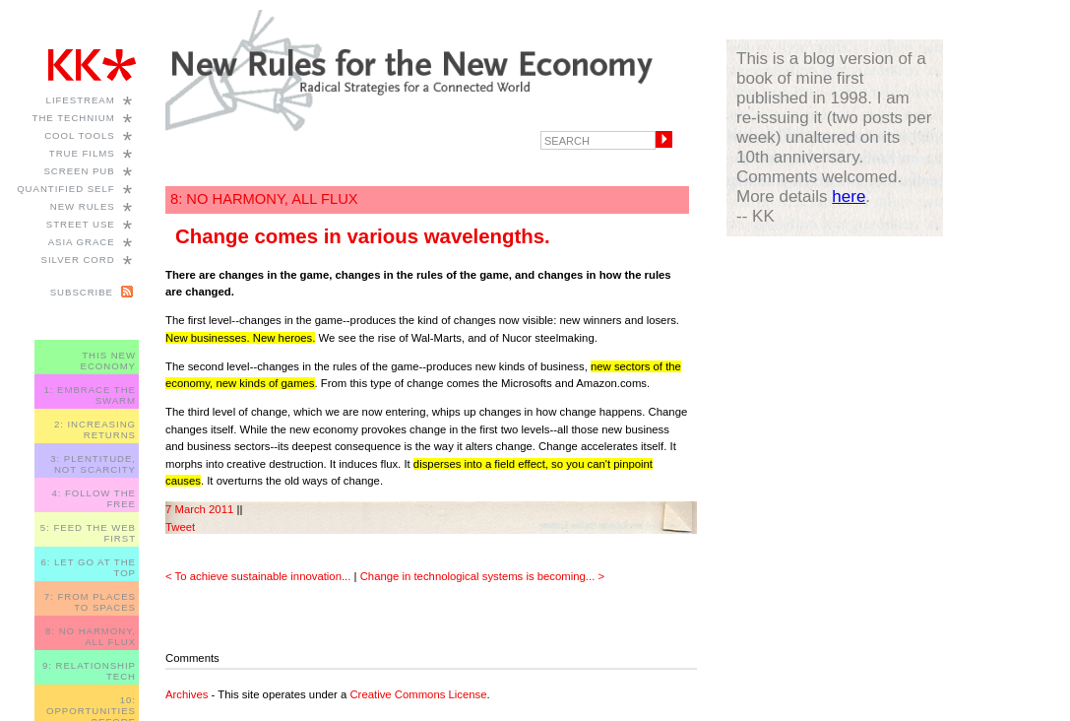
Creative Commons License (417, 694)
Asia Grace (81, 241)
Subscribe (81, 292)
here (848, 196)
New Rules (82, 206)
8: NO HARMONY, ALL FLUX (90, 636)
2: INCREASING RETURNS (95, 429)
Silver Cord (78, 259)
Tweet (180, 527)
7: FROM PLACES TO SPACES (90, 602)
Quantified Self (65, 188)
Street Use (80, 224)
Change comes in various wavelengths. (362, 236)
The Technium (73, 117)
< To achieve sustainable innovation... (257, 576)
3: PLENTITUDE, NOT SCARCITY (93, 464)
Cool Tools (79, 135)
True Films (82, 153)
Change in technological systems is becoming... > (482, 576)
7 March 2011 (199, 509)
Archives (186, 694)
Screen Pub (78, 170)
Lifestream (80, 100)
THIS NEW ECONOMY (108, 360)
